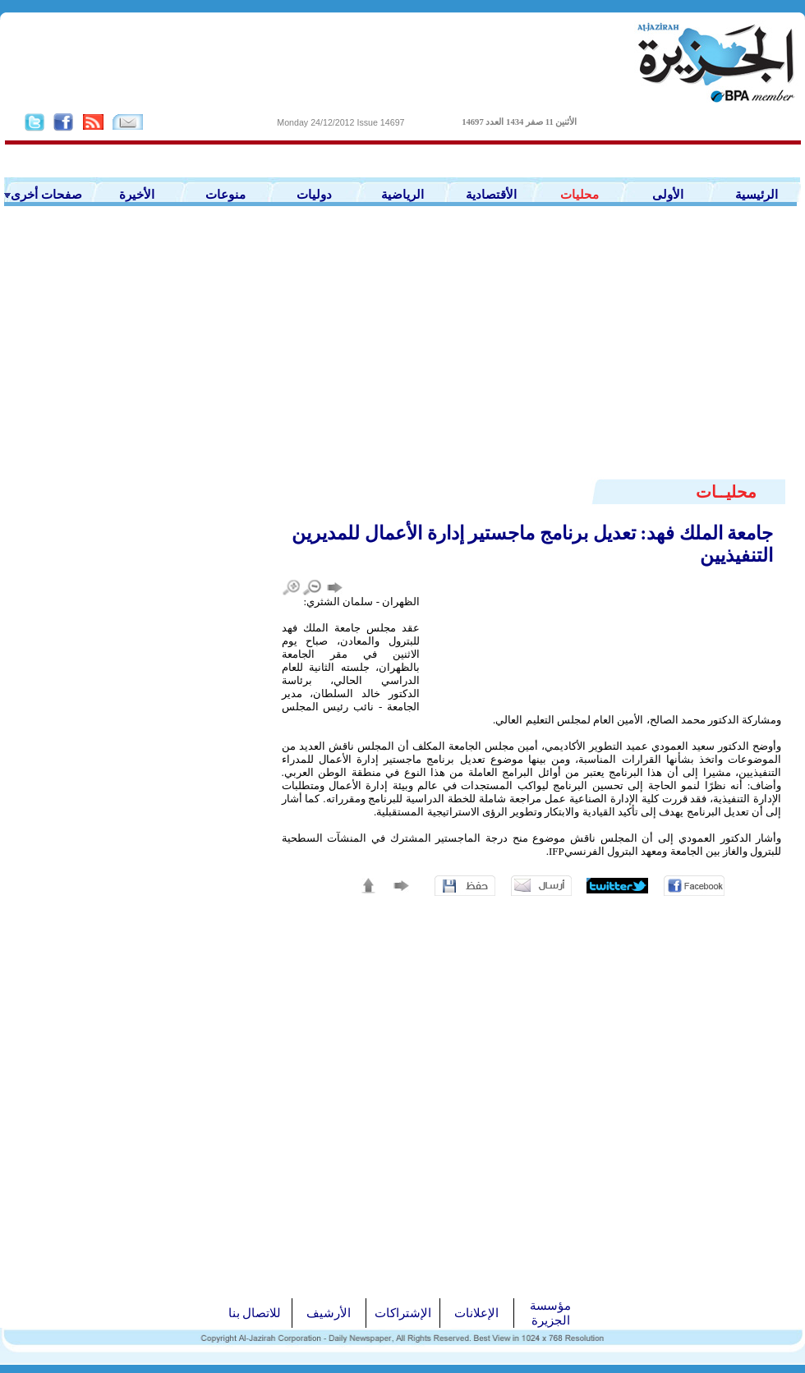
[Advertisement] (402, 354)
